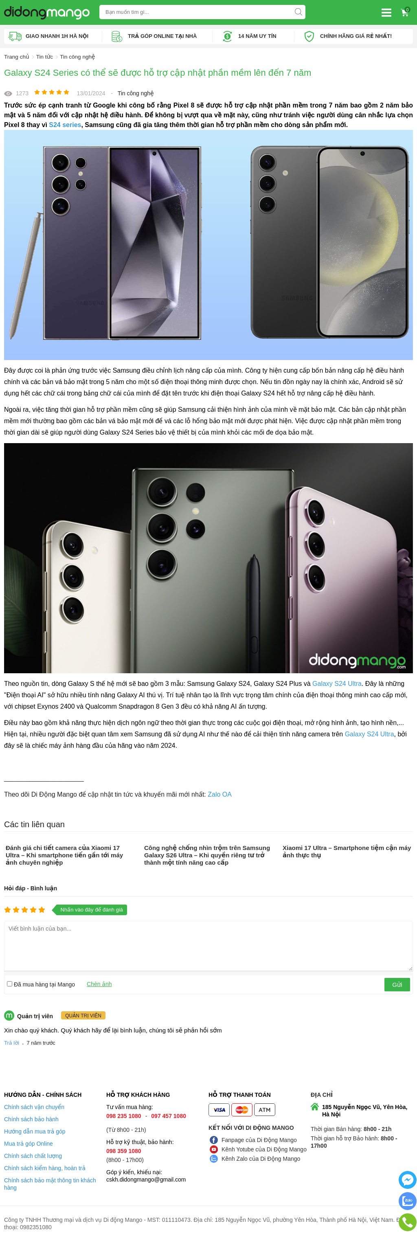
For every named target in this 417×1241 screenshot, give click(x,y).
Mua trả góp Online (28, 1143)
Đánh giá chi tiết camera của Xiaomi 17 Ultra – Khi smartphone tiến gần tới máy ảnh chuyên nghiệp (64, 854)
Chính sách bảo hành (31, 1119)
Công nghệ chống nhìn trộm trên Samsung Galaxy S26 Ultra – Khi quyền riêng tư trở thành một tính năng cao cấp (207, 854)
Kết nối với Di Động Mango (251, 1128)
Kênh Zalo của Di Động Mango (261, 1158)
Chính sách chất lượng (33, 1156)
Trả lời (11, 1043)
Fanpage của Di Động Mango (259, 1140)
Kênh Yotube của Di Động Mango (264, 1149)
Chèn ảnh (99, 983)
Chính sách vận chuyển (34, 1107)
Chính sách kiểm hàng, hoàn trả (45, 1168)
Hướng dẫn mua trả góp (35, 1131)
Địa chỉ (322, 1095)
